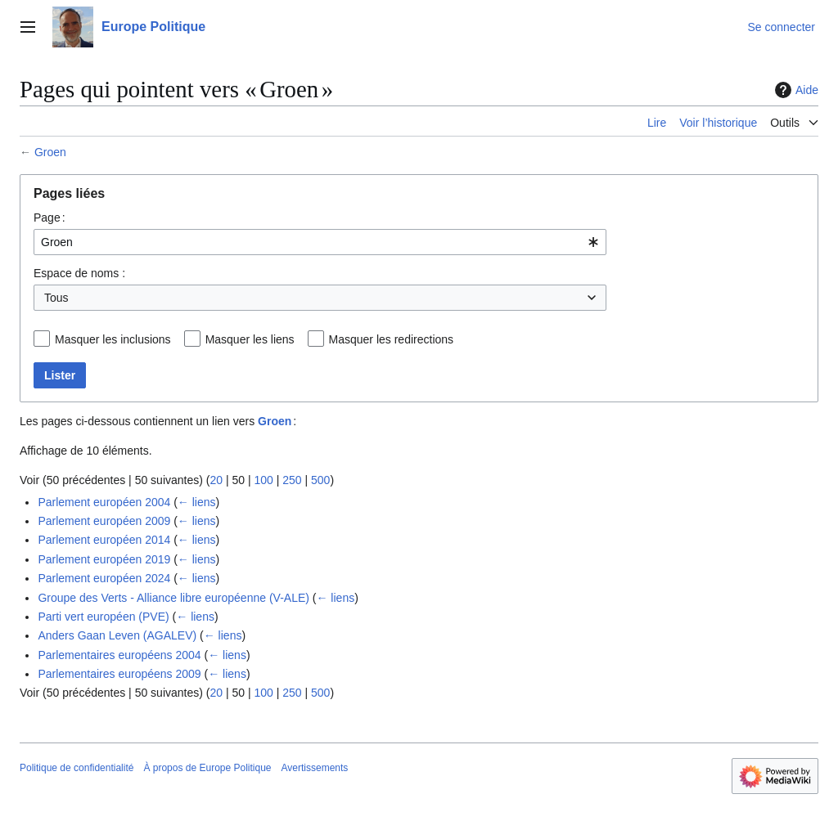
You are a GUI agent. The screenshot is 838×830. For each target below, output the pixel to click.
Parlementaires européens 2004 (119, 655)
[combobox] (320, 242)
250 (291, 480)
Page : (49, 217)
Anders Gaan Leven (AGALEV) (117, 635)
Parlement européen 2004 (104, 502)
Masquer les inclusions (113, 339)
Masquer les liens (250, 339)
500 (320, 480)
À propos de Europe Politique (207, 768)
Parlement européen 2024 (104, 578)
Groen (50, 152)
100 (263, 480)
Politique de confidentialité (76, 768)
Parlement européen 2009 (104, 520)
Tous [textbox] (56, 297)
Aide (794, 90)
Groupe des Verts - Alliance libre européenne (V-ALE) (173, 597)
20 (216, 480)
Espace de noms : (79, 273)
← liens (197, 502)
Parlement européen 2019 (104, 559)
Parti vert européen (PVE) (103, 616)
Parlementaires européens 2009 (119, 673)
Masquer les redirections (391, 339)
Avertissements (315, 768)
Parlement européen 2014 (104, 539)
